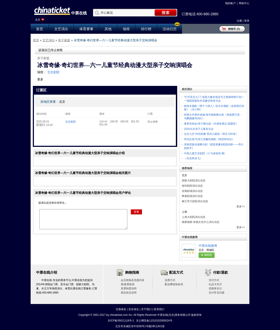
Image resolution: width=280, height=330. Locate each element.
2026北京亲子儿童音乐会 (199, 128)
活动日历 (170, 29)
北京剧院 (53, 72)
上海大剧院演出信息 (193, 217)
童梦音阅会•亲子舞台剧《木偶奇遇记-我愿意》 (211, 123)
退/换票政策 (128, 284)
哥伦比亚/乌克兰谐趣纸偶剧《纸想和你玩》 (209, 139)
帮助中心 (244, 3)
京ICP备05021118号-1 (121, 320)
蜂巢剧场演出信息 (192, 196)
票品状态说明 (128, 292)
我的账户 (230, 3)
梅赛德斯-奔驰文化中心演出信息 (200, 222)
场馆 (126, 29)
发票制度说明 (128, 288)
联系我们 (159, 309)
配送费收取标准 (174, 284)
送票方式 (170, 280)
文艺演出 (61, 29)
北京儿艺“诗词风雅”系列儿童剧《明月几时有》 (211, 133)
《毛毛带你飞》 (193, 158)
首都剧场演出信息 (192, 191)
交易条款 (121, 309)
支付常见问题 (216, 292)
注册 (239, 20)
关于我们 (146, 309)
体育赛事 (86, 29)
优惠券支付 (215, 288)
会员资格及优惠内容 (132, 280)
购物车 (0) (234, 28)
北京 (37, 19)
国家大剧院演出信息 (193, 180)
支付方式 (214, 280)
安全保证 (133, 309)
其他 (108, 29)
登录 (246, 20)
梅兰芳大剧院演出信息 (195, 201)
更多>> (240, 206)
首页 (39, 29)
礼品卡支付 (215, 284)
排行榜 (146, 29)
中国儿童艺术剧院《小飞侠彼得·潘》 (205, 153)
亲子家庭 (64, 40)
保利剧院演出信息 (192, 185)
